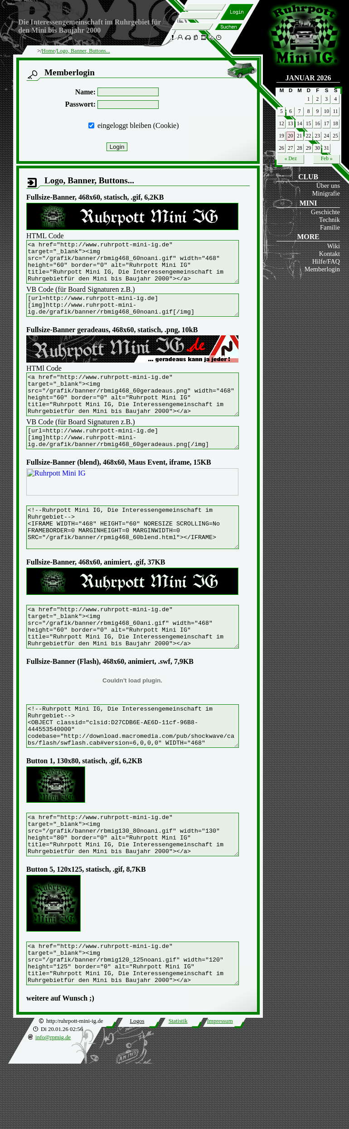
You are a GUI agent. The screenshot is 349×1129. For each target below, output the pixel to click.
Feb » (327, 158)
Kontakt (329, 253)
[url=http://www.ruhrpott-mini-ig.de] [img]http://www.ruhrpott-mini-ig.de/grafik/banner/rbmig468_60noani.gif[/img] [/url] (145, 315)
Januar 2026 (308, 78)
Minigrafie (326, 193)
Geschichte (325, 212)
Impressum (220, 1086)
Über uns (328, 185)
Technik (329, 219)
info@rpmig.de (53, 1103)
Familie (330, 227)
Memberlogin (322, 269)
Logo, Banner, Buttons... (83, 51)
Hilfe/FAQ (326, 261)
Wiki (333, 246)
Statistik (178, 1086)
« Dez (291, 158)
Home (48, 51)
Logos (137, 1086)
